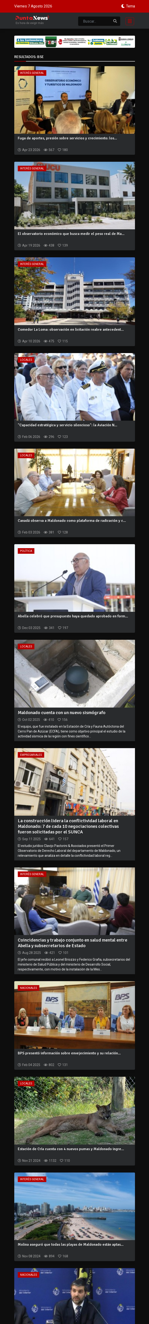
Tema (130, 6)
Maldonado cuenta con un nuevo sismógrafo (61, 712)
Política (26, 551)
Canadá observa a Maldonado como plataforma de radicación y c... (72, 520)
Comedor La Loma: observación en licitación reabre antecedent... (71, 329)
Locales (26, 359)
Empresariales (31, 755)
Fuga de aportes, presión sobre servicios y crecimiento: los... (67, 138)
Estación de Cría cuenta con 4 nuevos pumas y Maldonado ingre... (71, 1149)
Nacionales (28, 988)
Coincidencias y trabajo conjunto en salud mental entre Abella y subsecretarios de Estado (72, 943)
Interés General (32, 73)
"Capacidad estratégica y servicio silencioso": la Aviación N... (67, 425)
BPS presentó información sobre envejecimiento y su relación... (69, 1053)
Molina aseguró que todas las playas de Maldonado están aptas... (71, 1244)
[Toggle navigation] (128, 20)
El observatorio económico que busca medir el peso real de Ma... (71, 233)
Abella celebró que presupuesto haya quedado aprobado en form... (73, 616)
